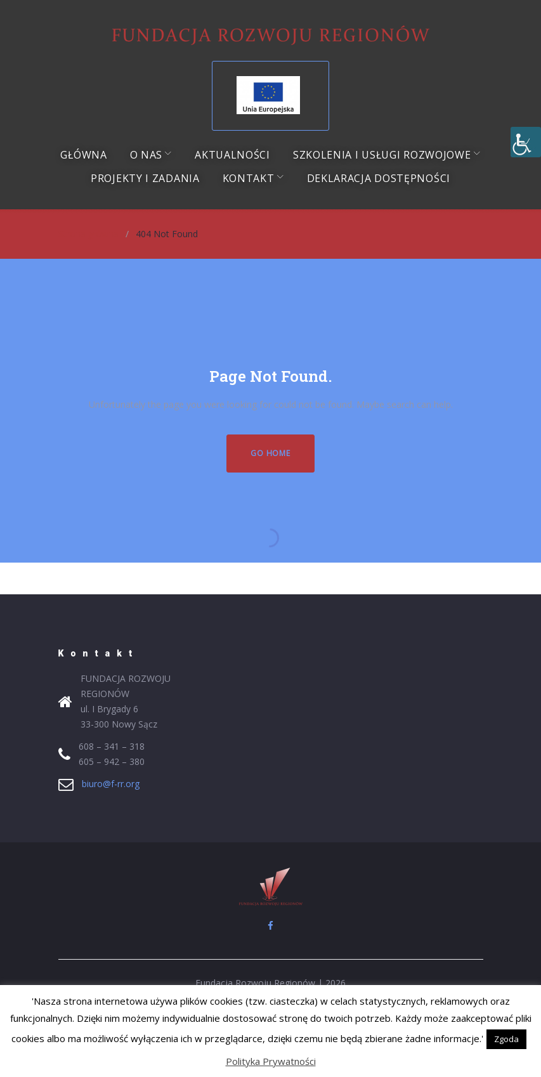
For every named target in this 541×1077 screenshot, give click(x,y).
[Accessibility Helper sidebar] (526, 142)
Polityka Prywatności (271, 1061)
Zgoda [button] (506, 1039)
